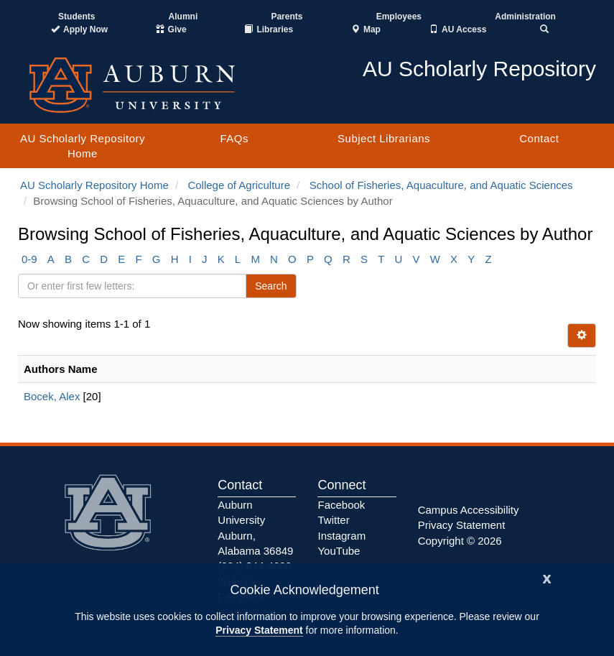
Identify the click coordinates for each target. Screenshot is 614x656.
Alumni (183, 16)
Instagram (341, 536)
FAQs (234, 138)
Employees (399, 16)
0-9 (29, 259)
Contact (539, 138)
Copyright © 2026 (460, 541)
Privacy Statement (258, 630)
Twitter (333, 520)
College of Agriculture (238, 185)
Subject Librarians (384, 138)
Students (76, 16)
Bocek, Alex (52, 396)
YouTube (338, 551)
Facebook (341, 505)
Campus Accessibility (468, 510)
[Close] (547, 577)
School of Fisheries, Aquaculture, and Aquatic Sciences (441, 185)
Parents (286, 16)
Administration (525, 16)
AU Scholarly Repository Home (82, 146)
